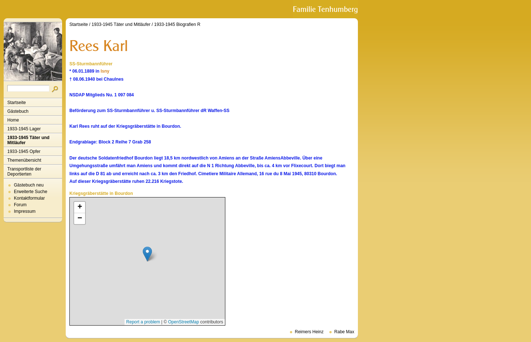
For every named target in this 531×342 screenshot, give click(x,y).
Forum (20, 204)
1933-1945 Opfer (24, 151)
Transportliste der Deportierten (24, 171)
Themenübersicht (24, 160)
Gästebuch (17, 111)
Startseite (16, 102)
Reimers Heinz (309, 331)
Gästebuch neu (28, 185)
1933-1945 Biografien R (177, 24)
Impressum (24, 211)
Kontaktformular (29, 198)
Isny (104, 71)
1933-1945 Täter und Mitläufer (28, 140)
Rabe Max (344, 331)
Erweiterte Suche (30, 191)
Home (13, 120)
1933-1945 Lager (24, 128)
